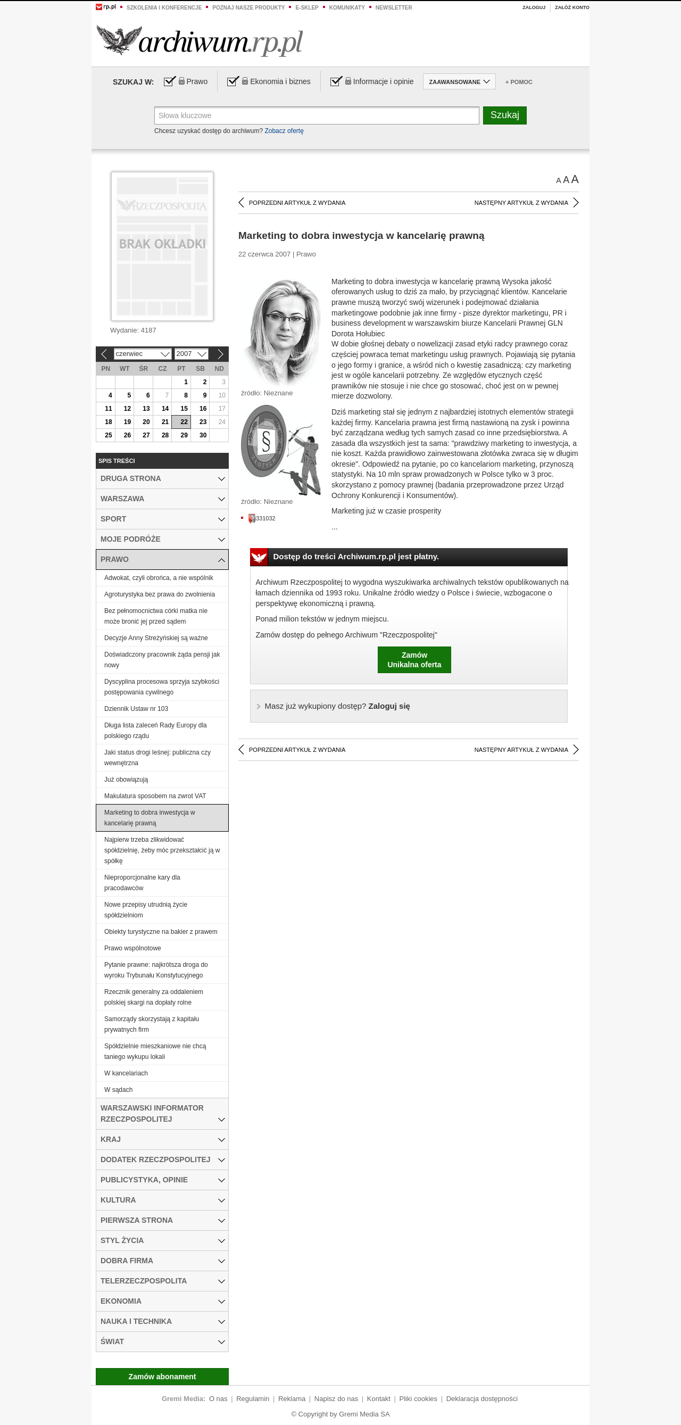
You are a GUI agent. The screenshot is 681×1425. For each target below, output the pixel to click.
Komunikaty (347, 8)
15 (183, 408)
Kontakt (379, 1399)
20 (146, 422)
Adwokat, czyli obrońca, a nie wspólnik (158, 578)
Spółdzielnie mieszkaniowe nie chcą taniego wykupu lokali (155, 1051)
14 (165, 408)
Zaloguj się (337, 705)
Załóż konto (572, 7)
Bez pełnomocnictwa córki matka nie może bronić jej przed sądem (155, 616)
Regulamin (252, 1399)
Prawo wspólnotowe (132, 948)
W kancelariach (126, 1073)
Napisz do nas (336, 1399)
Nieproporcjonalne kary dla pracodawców (142, 883)
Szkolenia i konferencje (164, 8)
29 (183, 435)
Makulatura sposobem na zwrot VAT (155, 796)
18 (108, 422)
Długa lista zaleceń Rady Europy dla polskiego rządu (155, 731)
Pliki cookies (419, 1399)
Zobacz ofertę (283, 131)
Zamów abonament (162, 1376)
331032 (262, 518)
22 (183, 422)
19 (127, 422)
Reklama (291, 1399)
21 (165, 422)
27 (146, 435)
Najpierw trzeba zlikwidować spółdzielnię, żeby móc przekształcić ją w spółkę (162, 850)
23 (203, 422)
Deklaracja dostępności (482, 1399)
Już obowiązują (126, 779)
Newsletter (394, 8)
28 (165, 435)
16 (203, 408)
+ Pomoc (519, 82)
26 (127, 435)
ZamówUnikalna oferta (414, 660)
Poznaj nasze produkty (248, 8)
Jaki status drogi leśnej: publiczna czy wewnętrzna (157, 758)
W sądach (118, 1089)
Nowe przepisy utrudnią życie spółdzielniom (145, 910)
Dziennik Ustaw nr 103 (136, 709)
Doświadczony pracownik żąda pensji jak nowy (162, 660)
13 (146, 408)
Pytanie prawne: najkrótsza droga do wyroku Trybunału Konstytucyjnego (156, 970)
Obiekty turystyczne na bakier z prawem (161, 931)
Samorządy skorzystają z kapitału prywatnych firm (151, 1024)
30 (203, 435)
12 (127, 408)
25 (108, 435)
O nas (218, 1399)
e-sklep (306, 8)
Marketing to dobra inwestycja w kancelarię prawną (149, 818)
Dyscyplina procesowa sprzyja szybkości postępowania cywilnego (161, 687)
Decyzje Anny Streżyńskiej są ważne (156, 638)
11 (108, 408)
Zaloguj (533, 7)
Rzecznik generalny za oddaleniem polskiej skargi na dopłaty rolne (153, 997)
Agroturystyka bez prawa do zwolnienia (159, 594)
